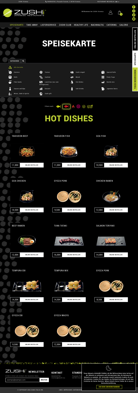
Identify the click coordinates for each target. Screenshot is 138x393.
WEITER (44, 380)
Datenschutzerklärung (108, 383)
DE (117, 2)
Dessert (44, 88)
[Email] (22, 380)
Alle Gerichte (15, 67)
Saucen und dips (16, 88)
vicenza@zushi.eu (58, 378)
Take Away (32, 25)
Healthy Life (81, 25)
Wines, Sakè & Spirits (18, 93)
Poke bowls (15, 82)
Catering (112, 25)
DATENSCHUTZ (78, 390)
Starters (14, 72)
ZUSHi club (65, 25)
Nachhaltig (97, 25)
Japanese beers (109, 88)
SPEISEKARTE (17, 25)
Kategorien (14, 61)
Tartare (44, 72)
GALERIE (124, 25)
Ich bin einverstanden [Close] (109, 387)
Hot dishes (76, 82)
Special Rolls (108, 72)
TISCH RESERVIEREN (135, 79)
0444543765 (51, 1)
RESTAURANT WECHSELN (106, 1)
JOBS (60, 390)
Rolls (12, 77)
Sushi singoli (77, 72)
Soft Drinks (77, 88)
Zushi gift (45, 93)
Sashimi (44, 77)
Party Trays (108, 77)
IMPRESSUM (68, 390)
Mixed (75, 77)
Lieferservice (48, 25)
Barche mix (108, 82)
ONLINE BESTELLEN (135, 39)
